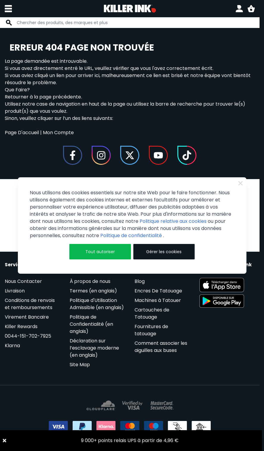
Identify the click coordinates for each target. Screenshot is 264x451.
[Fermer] (240, 183)
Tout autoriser (100, 252)
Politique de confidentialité (131, 235)
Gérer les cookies (164, 252)
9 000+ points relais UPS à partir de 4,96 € (130, 440)
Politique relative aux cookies (173, 221)
